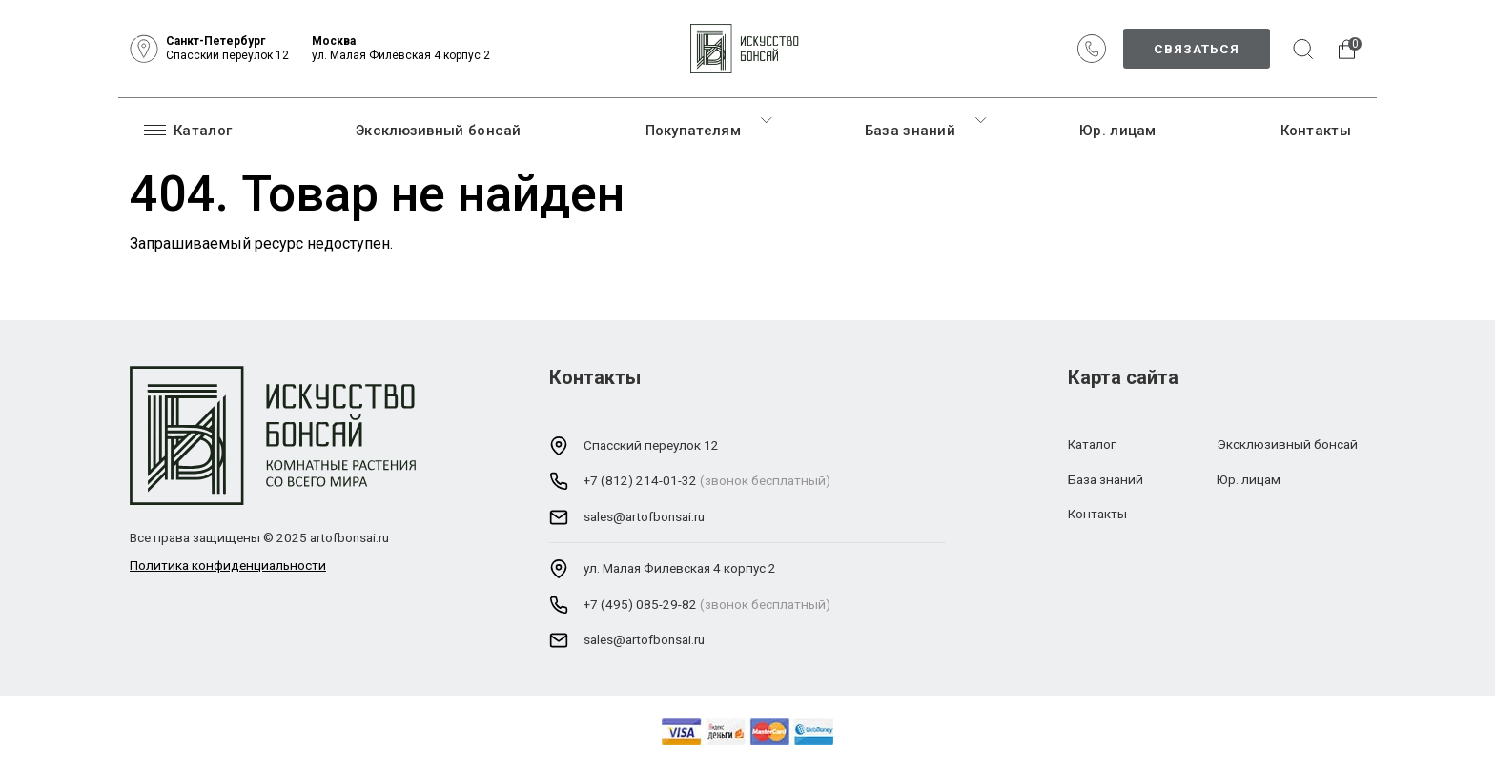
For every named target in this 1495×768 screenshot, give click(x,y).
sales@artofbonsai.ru (644, 516)
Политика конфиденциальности (228, 565)
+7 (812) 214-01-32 (640, 480)
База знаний (910, 130)
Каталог (188, 129)
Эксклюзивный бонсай (439, 130)
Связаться (1196, 48)
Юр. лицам (1118, 130)
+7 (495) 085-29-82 (640, 604)
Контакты (1315, 130)
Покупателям (693, 130)
